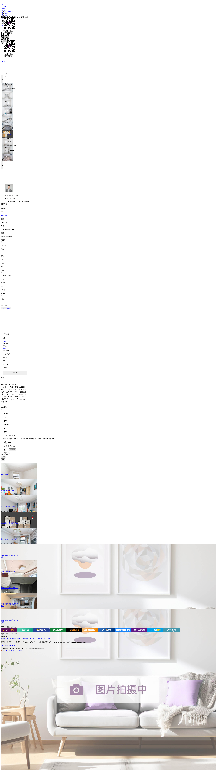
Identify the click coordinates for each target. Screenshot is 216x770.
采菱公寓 (8, 135)
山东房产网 (20, 638)
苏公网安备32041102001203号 (12, 650)
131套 (4, 341)
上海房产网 (27, 638)
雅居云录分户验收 (45, 638)
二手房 (3, 457)
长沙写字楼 (12, 638)
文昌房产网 (35, 638)
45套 (4, 348)
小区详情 (15, 372)
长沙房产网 (4, 638)
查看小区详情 (6, 309)
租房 (3, 459)
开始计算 (12, 449)
